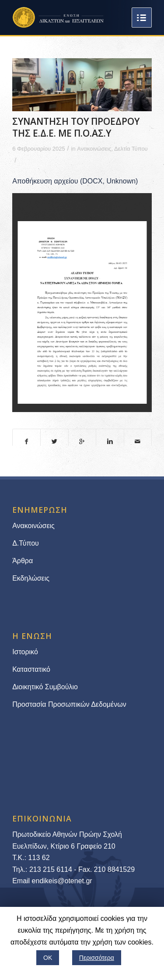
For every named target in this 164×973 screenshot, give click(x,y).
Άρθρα (22, 560)
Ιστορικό (25, 652)
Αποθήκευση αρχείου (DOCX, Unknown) (75, 181)
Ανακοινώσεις (94, 148)
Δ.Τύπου (25, 543)
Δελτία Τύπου (131, 148)
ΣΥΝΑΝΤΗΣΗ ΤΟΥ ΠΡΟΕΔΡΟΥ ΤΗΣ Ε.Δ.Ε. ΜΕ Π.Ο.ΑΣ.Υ (76, 127)
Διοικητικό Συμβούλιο (45, 687)
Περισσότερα (96, 957)
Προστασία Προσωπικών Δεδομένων (69, 704)
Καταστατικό (32, 669)
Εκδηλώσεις (30, 578)
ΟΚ (47, 957)
